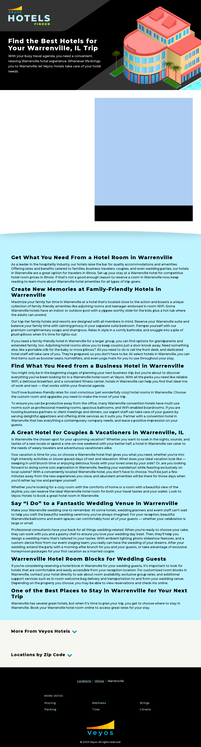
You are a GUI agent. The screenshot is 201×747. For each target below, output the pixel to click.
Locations (84, 681)
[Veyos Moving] (100, 728)
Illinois (99, 681)
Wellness (99, 703)
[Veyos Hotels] (33, 15)
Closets (145, 709)
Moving (50, 703)
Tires (96, 709)
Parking (50, 709)
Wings (145, 703)
